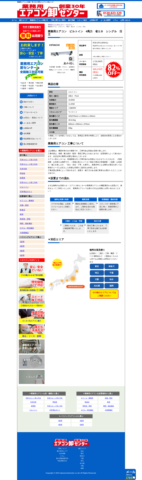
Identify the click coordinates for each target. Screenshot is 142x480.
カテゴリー (69, 24)
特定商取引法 (62, 461)
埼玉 (97, 273)
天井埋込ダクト (26, 192)
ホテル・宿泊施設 (27, 228)
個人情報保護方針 (30, 144)
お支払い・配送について (33, 118)
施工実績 (71, 20)
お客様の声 (94, 20)
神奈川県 (39, 83)
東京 (97, 266)
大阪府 (23, 88)
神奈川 (111, 266)
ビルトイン (24, 187)
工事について (28, 107)
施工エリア (23, 20)
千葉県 (23, 86)
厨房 (21, 214)
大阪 (97, 279)
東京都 (31, 83)
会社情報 (62, 453)
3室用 (22, 246)
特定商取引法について (32, 139)
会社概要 (26, 133)
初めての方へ (28, 102)
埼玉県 (31, 86)
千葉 (111, 273)
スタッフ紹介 (82, 20)
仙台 (111, 279)
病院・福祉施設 (108, 406)
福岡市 (31, 88)
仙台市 (23, 83)
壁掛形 (22, 173)
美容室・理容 (25, 219)
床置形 (22, 178)
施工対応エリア (62, 451)
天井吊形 (23, 169)
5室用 (22, 255)
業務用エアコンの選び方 (39, 20)
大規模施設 (24, 233)
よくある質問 (105, 20)
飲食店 (22, 210)
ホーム (14, 20)
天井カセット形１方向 (28, 182)
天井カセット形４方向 (28, 160)
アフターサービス (30, 112)
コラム (115, 20)
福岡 (111, 286)
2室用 (22, 242)
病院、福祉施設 (26, 223)
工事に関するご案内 (58, 20)
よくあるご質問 (29, 123)
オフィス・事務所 (27, 201)
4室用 (22, 251)
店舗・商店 (24, 205)
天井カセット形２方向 (28, 164)
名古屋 (97, 286)
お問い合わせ (125, 20)
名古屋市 (39, 86)
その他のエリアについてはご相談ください (104, 294)
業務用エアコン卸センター (56, 24)
